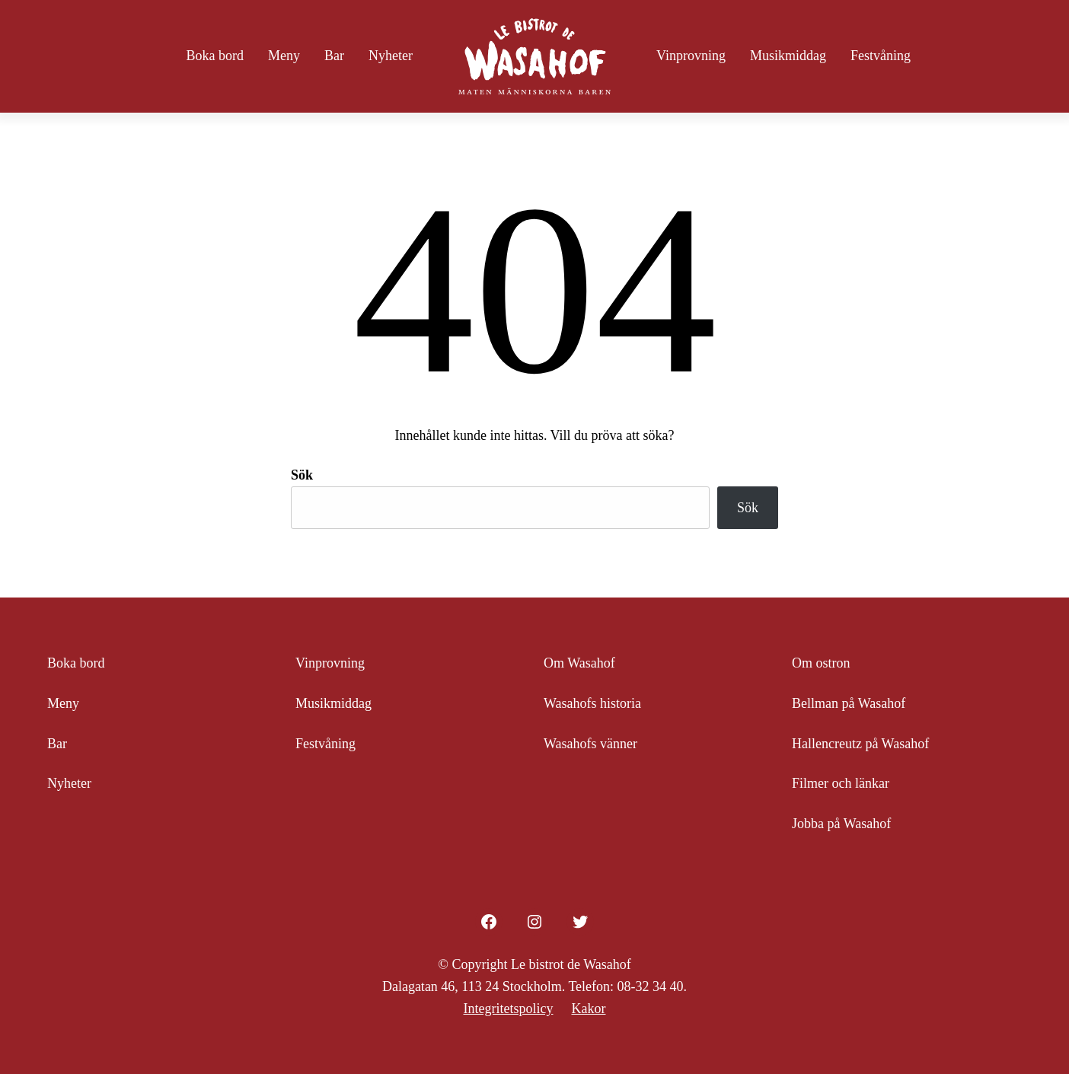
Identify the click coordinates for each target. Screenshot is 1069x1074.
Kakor (588, 1008)
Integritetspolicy (509, 1008)
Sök (302, 475)
